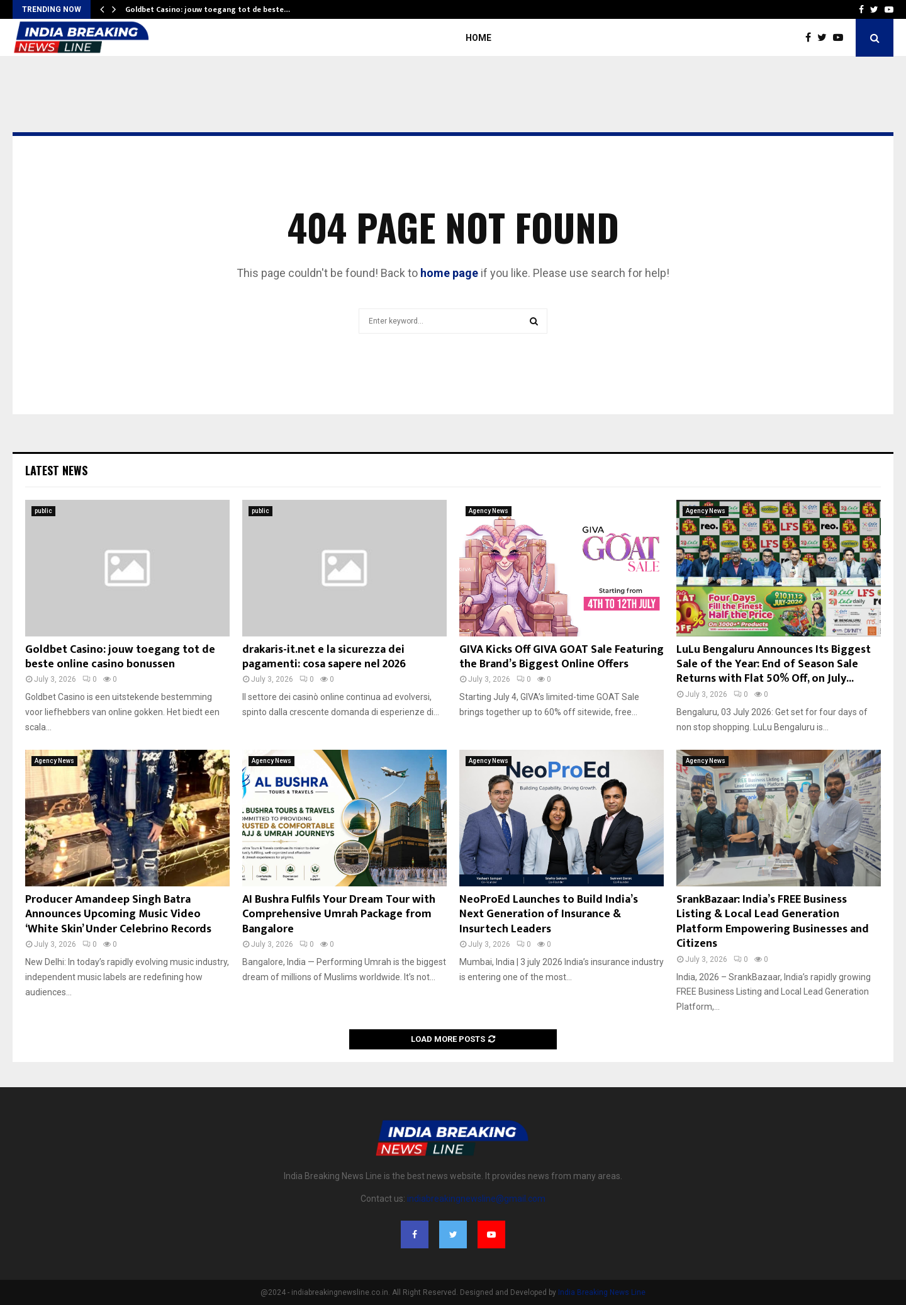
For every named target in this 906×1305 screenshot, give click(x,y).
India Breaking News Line (602, 1292)
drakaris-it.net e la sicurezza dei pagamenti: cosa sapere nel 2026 (324, 657)
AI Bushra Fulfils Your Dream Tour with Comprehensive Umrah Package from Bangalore (338, 914)
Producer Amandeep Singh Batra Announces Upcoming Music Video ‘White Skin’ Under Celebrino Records (118, 914)
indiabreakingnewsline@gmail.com (476, 1199)
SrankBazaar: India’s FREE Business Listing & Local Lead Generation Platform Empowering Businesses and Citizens (772, 921)
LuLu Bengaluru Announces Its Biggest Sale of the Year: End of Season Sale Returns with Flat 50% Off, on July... (773, 664)
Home (478, 38)
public (43, 510)
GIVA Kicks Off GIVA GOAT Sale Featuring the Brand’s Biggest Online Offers (561, 657)
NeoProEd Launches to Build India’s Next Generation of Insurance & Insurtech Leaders (548, 914)
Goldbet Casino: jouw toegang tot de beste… (207, 9)
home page (449, 273)
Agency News (488, 510)
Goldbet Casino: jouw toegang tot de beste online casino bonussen (120, 657)
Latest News (56, 470)
